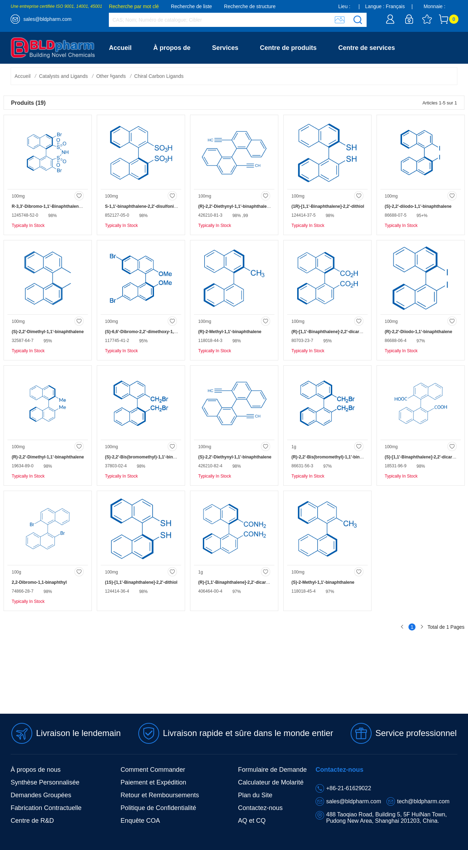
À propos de (171, 47)
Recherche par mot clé (134, 6)
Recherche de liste (191, 6)
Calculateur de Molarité (270, 782)
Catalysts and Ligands (63, 76)
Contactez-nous (133, 79)
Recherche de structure (250, 6)
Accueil (120, 47)
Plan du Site (255, 795)
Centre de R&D (32, 820)
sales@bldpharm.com (47, 19)
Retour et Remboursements (160, 795)
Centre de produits (288, 47)
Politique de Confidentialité (158, 807)
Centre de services (366, 47)
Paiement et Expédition (153, 782)
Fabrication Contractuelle (46, 807)
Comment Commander (153, 769)
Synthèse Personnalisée (45, 782)
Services (225, 47)
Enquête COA (140, 820)
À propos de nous (36, 769)
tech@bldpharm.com (423, 801)
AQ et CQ (252, 820)
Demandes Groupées (41, 795)
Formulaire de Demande (272, 769)
